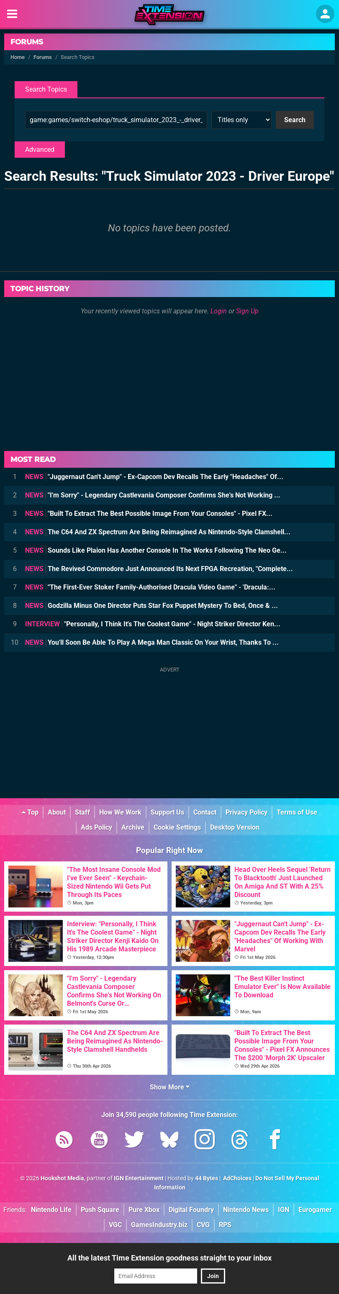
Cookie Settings (177, 827)
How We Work (120, 812)
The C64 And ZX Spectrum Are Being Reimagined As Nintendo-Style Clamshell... (157, 532)
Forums (26, 42)
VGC (115, 1225)
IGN (283, 1210)
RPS (225, 1225)
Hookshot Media (62, 1178)
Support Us (167, 812)
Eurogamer (315, 1210)
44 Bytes (206, 1178)
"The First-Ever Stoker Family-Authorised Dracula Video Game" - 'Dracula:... (150, 587)
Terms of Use (297, 812)
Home (17, 57)
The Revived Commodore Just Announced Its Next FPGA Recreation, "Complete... (159, 569)
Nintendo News (246, 1210)
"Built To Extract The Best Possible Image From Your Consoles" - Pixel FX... (148, 514)
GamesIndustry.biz (159, 1225)
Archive (132, 827)
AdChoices (237, 1178)
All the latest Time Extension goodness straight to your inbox (169, 1257)
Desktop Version (234, 827)
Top (30, 812)
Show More (170, 1087)
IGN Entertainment (139, 1178)
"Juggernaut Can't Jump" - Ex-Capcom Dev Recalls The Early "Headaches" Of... (154, 477)
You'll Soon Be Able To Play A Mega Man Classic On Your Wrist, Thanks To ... (152, 642)
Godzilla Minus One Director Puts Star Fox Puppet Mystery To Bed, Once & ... (151, 606)
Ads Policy (96, 827)
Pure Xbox (143, 1210)
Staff (82, 812)
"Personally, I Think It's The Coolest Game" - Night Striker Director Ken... (152, 624)
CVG (203, 1225)
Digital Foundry (191, 1210)
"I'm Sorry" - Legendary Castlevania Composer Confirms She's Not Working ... (152, 495)
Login (219, 311)
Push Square (100, 1210)
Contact (204, 812)
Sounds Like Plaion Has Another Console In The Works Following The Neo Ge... (156, 550)
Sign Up (247, 311)
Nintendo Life (51, 1210)
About (57, 812)
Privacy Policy (246, 812)
